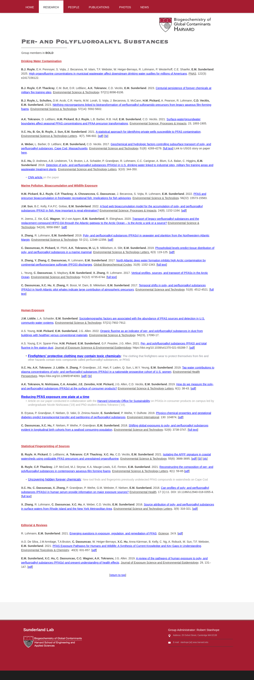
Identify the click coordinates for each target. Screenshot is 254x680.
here (24, 152)
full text (168, 148)
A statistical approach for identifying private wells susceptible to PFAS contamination (148, 131)
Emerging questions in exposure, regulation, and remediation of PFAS (113, 533)
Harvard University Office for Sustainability (123, 401)
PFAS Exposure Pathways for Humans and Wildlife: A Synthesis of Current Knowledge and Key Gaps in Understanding (127, 545)
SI (106, 136)
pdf (100, 136)
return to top (117, 575)
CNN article (35, 177)
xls (205, 458)
